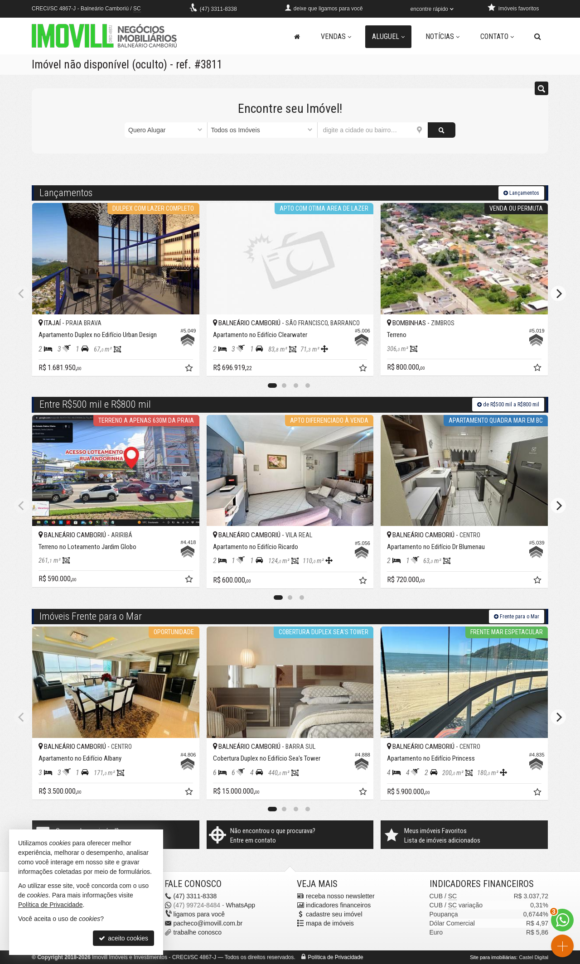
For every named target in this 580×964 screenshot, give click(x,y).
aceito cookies (123, 938)
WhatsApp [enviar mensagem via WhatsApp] (240, 905)
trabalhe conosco (198, 932)
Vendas (336, 36)
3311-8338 (218, 9)
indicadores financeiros (338, 905)
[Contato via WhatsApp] (562, 920)
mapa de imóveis (330, 923)
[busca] (537, 36)
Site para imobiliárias (493, 957)
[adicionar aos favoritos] (190, 369)
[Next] (558, 293)
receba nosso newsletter (340, 896)
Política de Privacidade (335, 957)
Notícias (442, 36)
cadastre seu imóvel (334, 914)
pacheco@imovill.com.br (208, 923)
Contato (497, 36)
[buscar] (441, 130)
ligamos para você (199, 914)
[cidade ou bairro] (373, 130)
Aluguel (388, 36)
